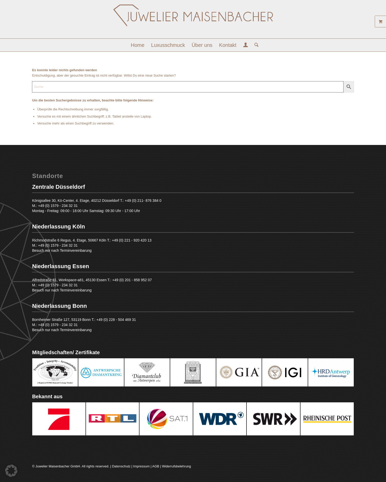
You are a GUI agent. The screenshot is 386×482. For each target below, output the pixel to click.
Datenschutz (121, 466)
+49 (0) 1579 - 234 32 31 (58, 206)
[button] (11, 470)
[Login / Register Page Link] (245, 45)
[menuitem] (137, 45)
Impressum (141, 466)
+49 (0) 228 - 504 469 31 (116, 320)
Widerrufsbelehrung (176, 466)
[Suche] (255, 45)
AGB (155, 466)
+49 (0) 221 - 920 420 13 (132, 240)
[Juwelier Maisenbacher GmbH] (193, 21)
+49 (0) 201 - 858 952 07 (132, 280)
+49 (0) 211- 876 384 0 (143, 200)
